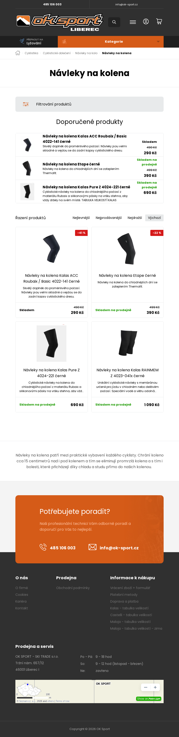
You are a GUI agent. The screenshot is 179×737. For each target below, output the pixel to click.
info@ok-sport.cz (126, 4)
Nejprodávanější (109, 217)
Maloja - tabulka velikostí (130, 621)
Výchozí (154, 217)
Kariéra (21, 601)
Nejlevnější (81, 217)
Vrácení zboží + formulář (130, 588)
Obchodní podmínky (73, 588)
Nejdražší (135, 217)
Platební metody (124, 594)
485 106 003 (52, 4)
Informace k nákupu (132, 578)
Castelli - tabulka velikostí (131, 615)
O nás (21, 578)
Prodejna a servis (34, 646)
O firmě (21, 588)
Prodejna (66, 578)
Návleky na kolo (86, 53)
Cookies (21, 594)
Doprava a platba (124, 601)
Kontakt (21, 608)
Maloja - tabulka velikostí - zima (136, 628)
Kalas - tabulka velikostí (129, 608)
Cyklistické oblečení (57, 53)
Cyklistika (31, 53)
